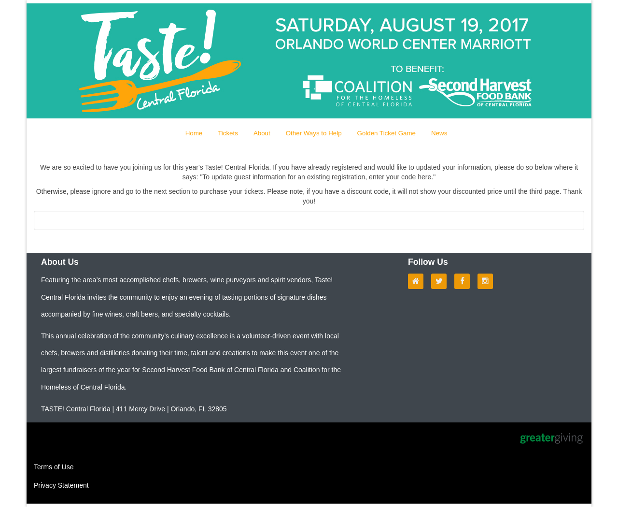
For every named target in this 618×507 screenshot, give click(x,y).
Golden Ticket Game (386, 133)
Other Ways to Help (314, 133)
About (261, 133)
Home (194, 133)
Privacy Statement (61, 485)
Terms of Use (53, 467)
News (439, 133)
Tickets (228, 133)
